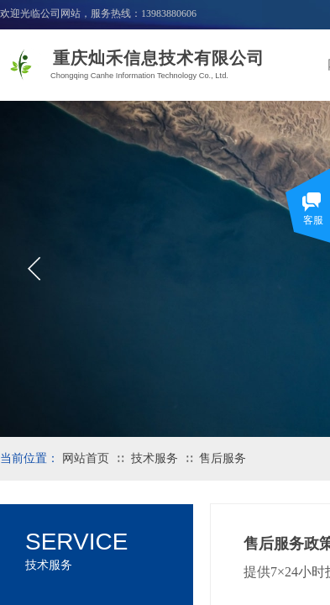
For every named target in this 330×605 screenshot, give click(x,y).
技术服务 (154, 458)
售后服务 (222, 458)
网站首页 (85, 458)
